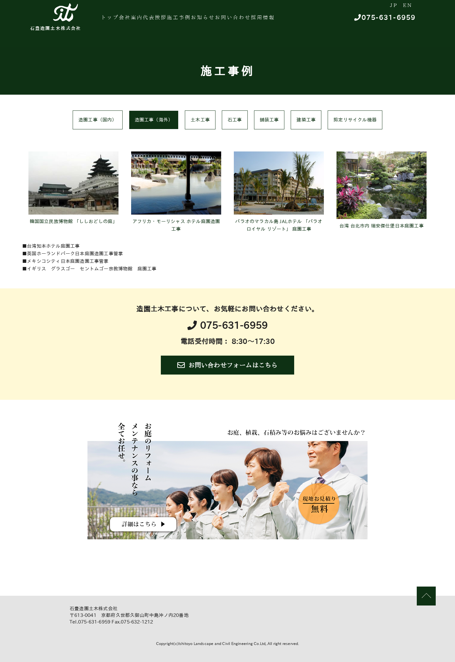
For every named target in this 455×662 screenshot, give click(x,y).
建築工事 (306, 119)
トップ (113, 20)
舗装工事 (269, 119)
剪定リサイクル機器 (355, 119)
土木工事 (200, 119)
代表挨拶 (172, 20)
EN (402, 6)
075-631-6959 (385, 20)
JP (377, 6)
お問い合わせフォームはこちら (227, 365)
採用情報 (308, 20)
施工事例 (203, 20)
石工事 (235, 119)
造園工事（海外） (154, 119)
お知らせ (234, 20)
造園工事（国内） (97, 119)
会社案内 (141, 20)
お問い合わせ (271, 20)
